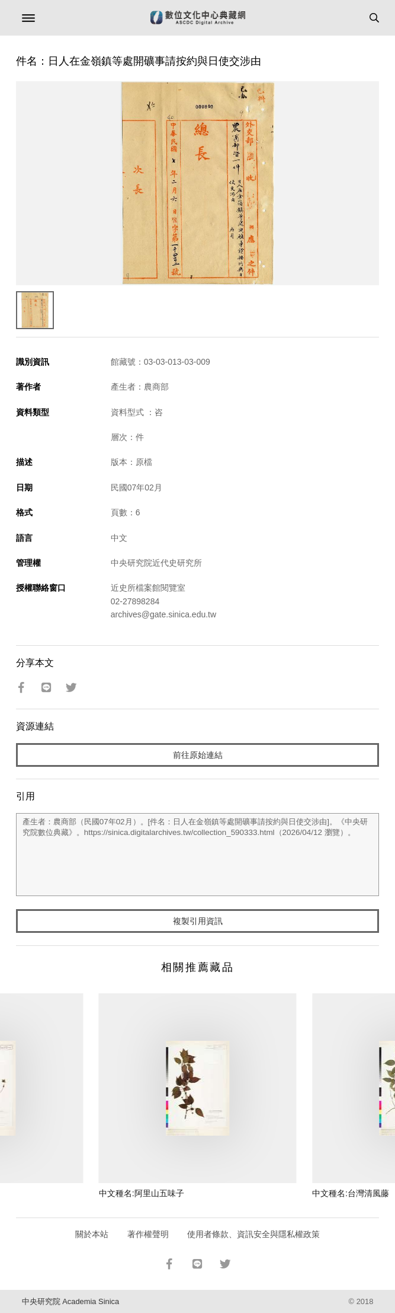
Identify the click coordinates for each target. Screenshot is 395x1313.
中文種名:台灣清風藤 (350, 1193)
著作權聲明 (148, 1234)
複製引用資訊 (198, 921)
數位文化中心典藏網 (197, 18)
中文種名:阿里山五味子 (141, 1193)
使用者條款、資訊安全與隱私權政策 (253, 1234)
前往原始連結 (198, 755)
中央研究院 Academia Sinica (70, 1301)
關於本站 (91, 1234)
